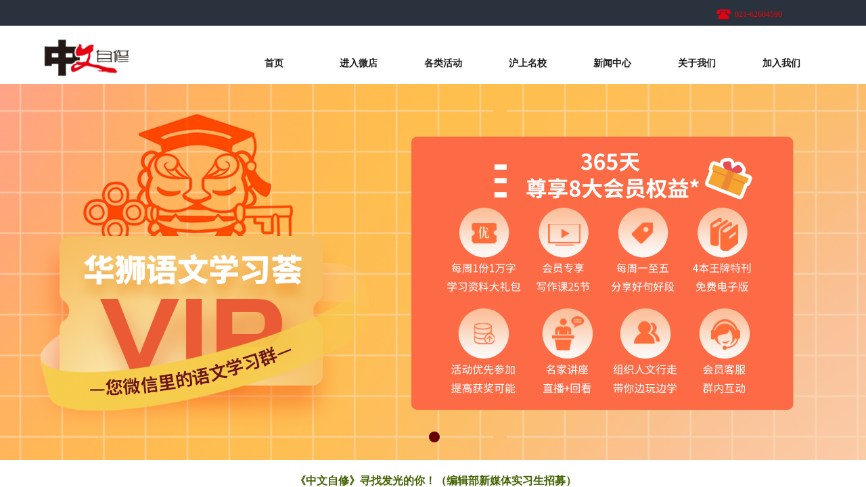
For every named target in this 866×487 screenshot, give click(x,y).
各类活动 (443, 63)
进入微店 (359, 63)
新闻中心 (612, 63)
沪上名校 (528, 63)
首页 (274, 63)
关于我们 (697, 63)
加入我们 (781, 63)
